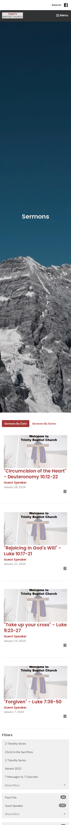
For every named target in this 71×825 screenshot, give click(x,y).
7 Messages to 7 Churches (21, 776)
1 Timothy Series (15, 760)
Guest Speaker (35, 805)
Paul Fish (35, 797)
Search (56, 5)
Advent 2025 (13, 768)
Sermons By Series (44, 423)
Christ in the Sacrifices (19, 752)
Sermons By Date (15, 423)
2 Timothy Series (15, 743)
